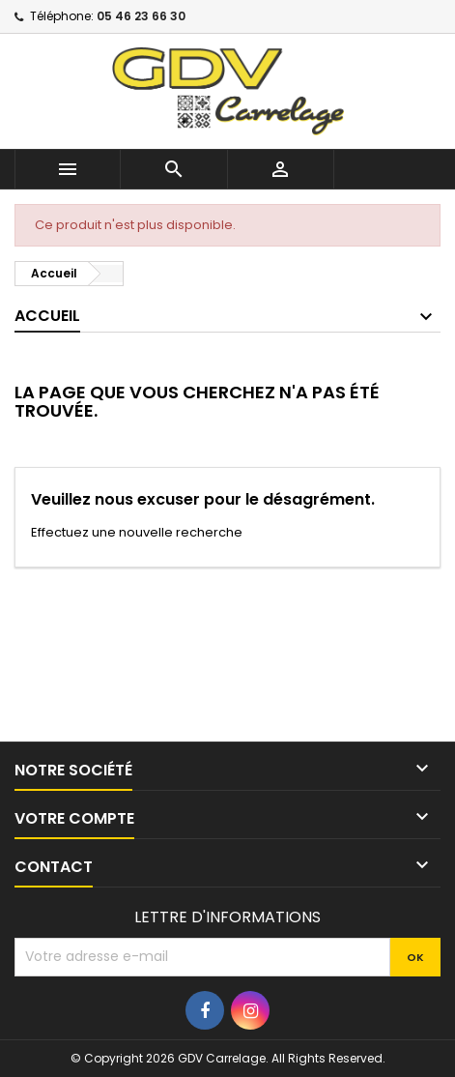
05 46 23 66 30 (141, 16)
